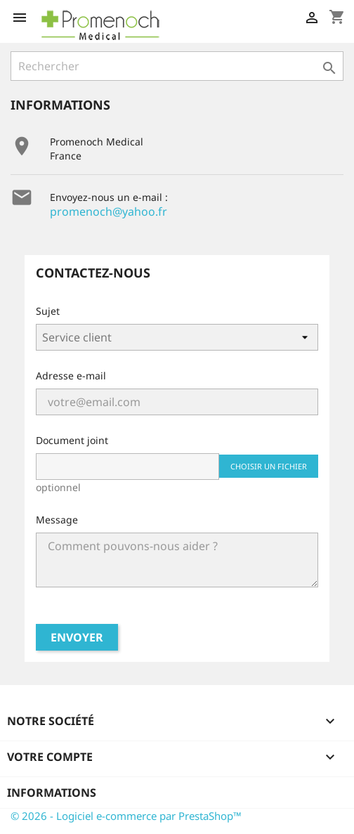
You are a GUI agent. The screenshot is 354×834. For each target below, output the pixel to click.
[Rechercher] (177, 66)
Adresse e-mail (71, 375)
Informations (51, 792)
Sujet (48, 311)
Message (57, 519)
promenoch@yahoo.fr (108, 211)
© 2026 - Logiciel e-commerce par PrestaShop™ (126, 816)
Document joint (72, 440)
